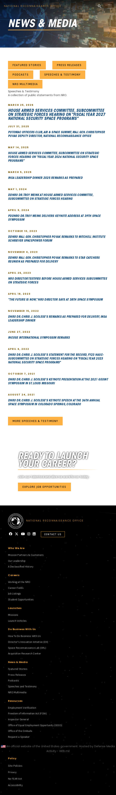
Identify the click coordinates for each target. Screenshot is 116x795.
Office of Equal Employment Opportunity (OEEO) (35, 725)
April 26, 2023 (19, 273)
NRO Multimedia (17, 692)
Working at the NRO (19, 582)
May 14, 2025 (18, 147)
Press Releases (17, 674)
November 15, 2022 (23, 311)
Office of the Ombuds (20, 731)
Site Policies (15, 765)
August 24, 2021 (21, 394)
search (99, 6)
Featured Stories (17, 669)
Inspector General (18, 719)
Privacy (12, 772)
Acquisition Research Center (24, 653)
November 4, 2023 (23, 252)
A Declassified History (20, 566)
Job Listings (14, 593)
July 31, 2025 (18, 126)
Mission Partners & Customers (26, 555)
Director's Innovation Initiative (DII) (28, 642)
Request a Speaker (19, 736)
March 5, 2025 (20, 172)
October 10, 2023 (22, 231)
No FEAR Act (15, 778)
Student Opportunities (21, 599)
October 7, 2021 (21, 373)
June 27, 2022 (19, 332)
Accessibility (15, 785)
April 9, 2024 (18, 210)
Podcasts (13, 680)
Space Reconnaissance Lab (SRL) (27, 647)
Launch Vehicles (17, 620)
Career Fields (16, 588)
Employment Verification (22, 707)
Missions (13, 615)
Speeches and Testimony (22, 686)
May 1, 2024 (17, 189)
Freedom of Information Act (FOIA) (27, 713)
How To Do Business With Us (24, 636)
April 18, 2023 (19, 294)
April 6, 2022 (18, 349)
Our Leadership (16, 561)
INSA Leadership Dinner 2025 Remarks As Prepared (45, 178)
